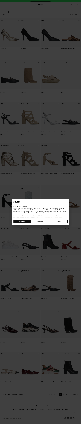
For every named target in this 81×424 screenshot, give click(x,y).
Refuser (58, 221)
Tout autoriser (22, 221)
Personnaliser (40, 221)
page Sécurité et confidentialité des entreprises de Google (50, 217)
